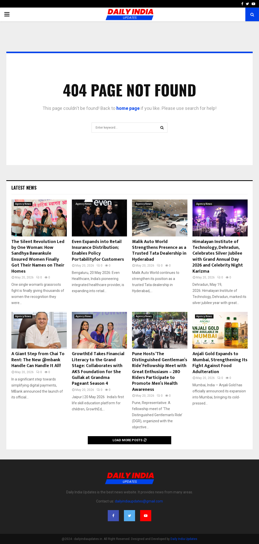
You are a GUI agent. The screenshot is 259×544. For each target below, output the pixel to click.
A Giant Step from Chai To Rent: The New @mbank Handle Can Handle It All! (37, 360)
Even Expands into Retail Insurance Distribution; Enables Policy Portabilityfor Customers (98, 250)
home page (128, 108)
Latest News (23, 187)
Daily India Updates (183, 539)
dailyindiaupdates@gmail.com (139, 501)
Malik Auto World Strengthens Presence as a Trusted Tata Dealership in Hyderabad (159, 250)
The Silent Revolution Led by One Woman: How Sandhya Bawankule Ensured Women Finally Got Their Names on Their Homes (37, 256)
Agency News (23, 204)
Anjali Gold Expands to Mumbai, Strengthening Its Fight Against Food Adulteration (219, 362)
